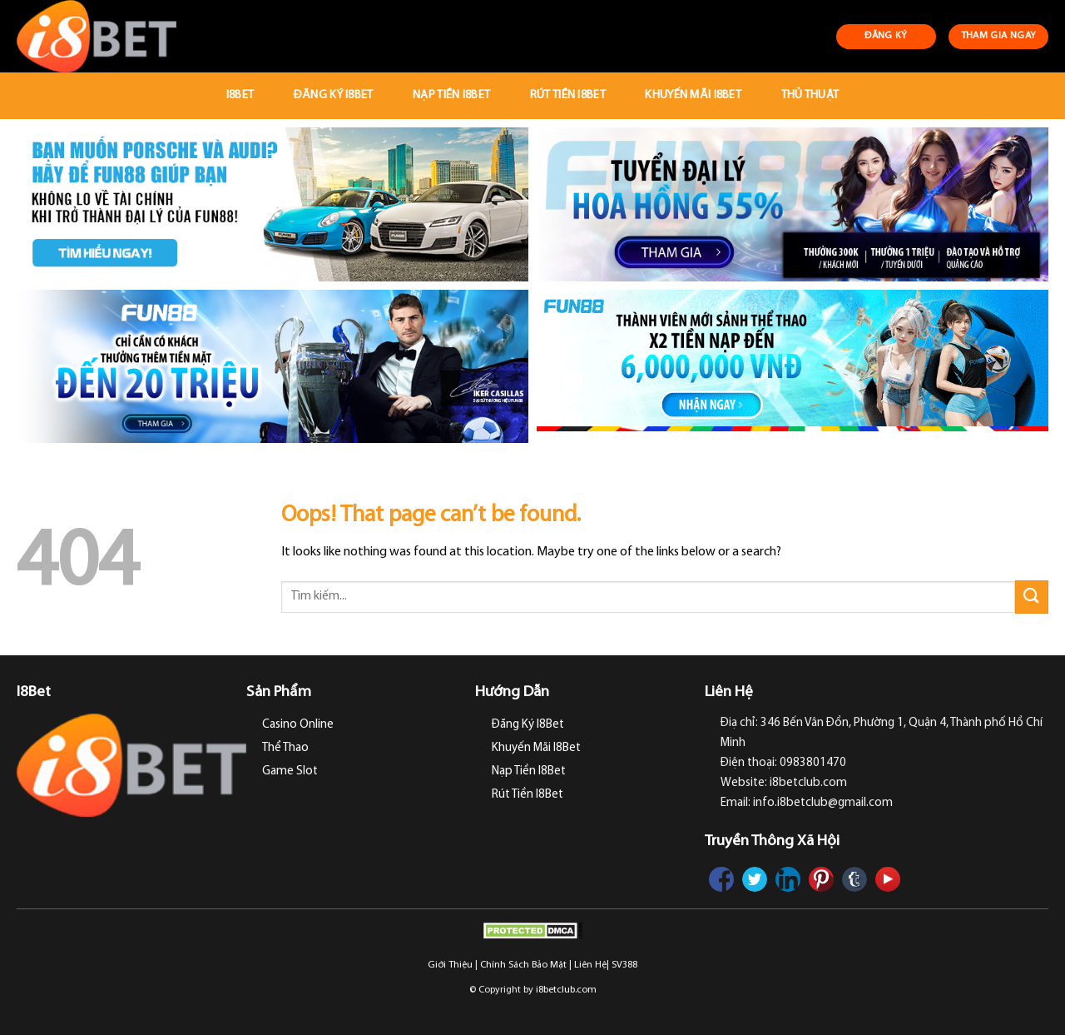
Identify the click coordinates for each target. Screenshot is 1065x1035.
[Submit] (1031, 596)
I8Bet (240, 95)
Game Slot (290, 771)
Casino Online (298, 725)
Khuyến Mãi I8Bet (693, 95)
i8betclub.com (566, 990)
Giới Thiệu (450, 965)
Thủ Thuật (810, 95)
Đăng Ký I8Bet (334, 95)
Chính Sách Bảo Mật (523, 965)
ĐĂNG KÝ (886, 36)
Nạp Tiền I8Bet (451, 95)
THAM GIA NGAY (999, 36)
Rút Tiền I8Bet (568, 95)
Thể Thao (285, 748)
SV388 (624, 965)
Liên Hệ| (591, 965)
